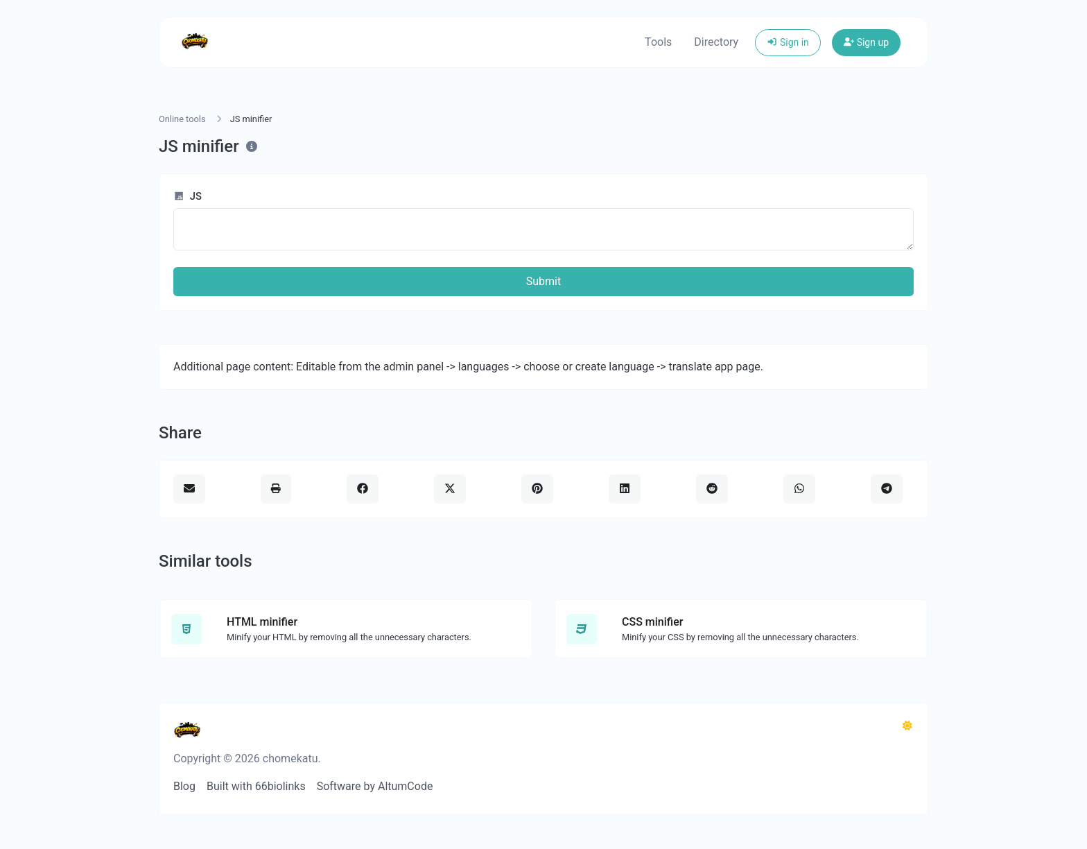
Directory (716, 42)
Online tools (182, 119)
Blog (184, 786)
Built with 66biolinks (256, 786)
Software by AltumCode (375, 786)
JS (187, 196)
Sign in (788, 42)
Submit (543, 281)
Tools (658, 42)
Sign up (866, 42)
